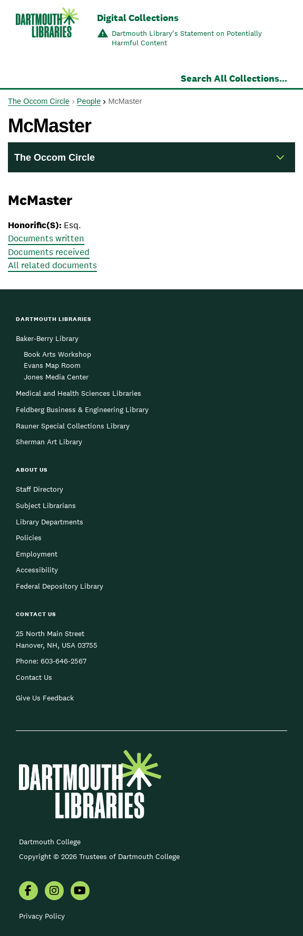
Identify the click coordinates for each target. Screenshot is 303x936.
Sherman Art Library (49, 441)
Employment (36, 554)
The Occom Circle (39, 101)
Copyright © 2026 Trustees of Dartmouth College (99, 856)
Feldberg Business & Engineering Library (82, 409)
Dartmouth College (50, 841)
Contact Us (34, 677)
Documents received (49, 252)
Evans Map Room (52, 365)
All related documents (52, 265)
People (89, 101)
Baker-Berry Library (47, 338)
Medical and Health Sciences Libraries (78, 393)
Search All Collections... (234, 78)
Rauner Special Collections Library (73, 426)
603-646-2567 (63, 661)
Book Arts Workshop (57, 354)
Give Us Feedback (45, 698)
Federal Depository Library (59, 586)
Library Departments (49, 521)
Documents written (46, 238)
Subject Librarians (46, 505)
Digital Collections (138, 18)
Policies (29, 537)
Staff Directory (39, 489)
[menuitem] (28, 891)
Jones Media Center (56, 377)
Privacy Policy (42, 916)
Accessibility (37, 569)
